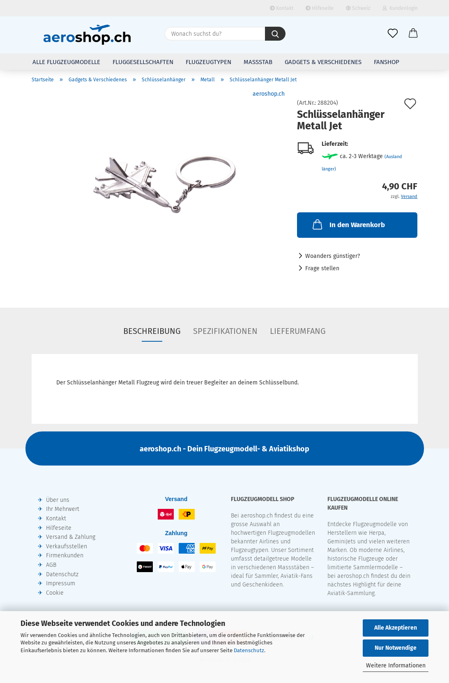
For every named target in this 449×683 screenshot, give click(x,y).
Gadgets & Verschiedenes (323, 62)
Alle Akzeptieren (395, 627)
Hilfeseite (320, 8)
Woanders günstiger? (332, 256)
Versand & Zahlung (70, 537)
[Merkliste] (392, 33)
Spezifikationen (225, 331)
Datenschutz (249, 650)
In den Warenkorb (348, 224)
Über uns (57, 500)
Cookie (55, 592)
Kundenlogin (400, 8)
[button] (413, 33)
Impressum (60, 583)
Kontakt (281, 8)
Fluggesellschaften (143, 62)
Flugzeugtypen (208, 62)
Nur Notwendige (396, 647)
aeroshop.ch (269, 93)
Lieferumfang (298, 331)
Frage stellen (322, 268)
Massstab (258, 62)
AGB (51, 564)
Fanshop (386, 62)
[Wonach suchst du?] (275, 34)
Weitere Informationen (396, 665)
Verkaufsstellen (66, 546)
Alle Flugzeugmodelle (66, 62)
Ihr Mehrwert (62, 509)
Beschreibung (152, 331)
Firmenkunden (64, 555)
